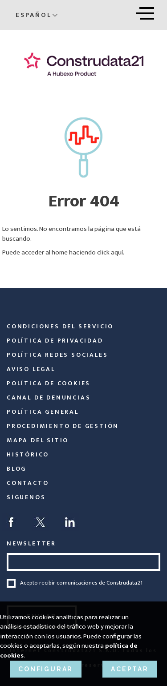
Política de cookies (48, 383)
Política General (43, 412)
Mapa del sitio (38, 440)
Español (36, 14)
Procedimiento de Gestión (63, 426)
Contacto (28, 483)
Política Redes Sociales (57, 355)
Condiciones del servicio (60, 326)
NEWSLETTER (31, 543)
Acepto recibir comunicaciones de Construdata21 (81, 583)
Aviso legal (31, 369)
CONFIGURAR (45, 669)
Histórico (28, 454)
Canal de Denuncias (48, 397)
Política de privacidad (55, 340)
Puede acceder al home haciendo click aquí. (63, 252)
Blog (16, 469)
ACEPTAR (130, 669)
